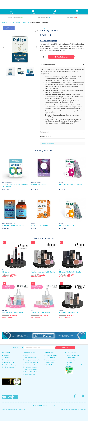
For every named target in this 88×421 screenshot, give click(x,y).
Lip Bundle (6, 272)
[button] (36, 31)
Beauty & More (49, 360)
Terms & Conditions (72, 355)
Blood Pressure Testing (30, 362)
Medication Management (31, 367)
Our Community (7, 360)
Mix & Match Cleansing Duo (12, 312)
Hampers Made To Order (31, 372)
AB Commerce (82, 409)
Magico (68, 409)
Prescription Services (30, 357)
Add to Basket (61, 57)
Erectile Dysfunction (30, 365)
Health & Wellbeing (50, 355)
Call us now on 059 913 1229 (44, 405)
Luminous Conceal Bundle (68, 312)
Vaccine (26, 355)
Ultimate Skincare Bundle (40, 312)
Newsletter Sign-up (8, 362)
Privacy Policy (70, 357)
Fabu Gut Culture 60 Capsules (13, 225)
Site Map (69, 362)
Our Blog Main (49, 365)
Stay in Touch (18, 347)
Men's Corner (49, 362)
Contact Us (6, 357)
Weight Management (30, 369)
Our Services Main (29, 374)
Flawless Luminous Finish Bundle (43, 272)
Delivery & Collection (9, 367)
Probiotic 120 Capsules (39, 225)
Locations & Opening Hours (11, 365)
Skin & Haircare (49, 357)
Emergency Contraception (31, 360)
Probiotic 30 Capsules (67, 225)
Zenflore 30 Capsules (39, 184)
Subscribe (65, 347)
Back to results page (48, 143)
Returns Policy (70, 360)
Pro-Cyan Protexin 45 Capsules (70, 184)
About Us (5, 355)
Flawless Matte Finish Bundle (70, 272)
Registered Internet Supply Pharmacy (73, 365)
